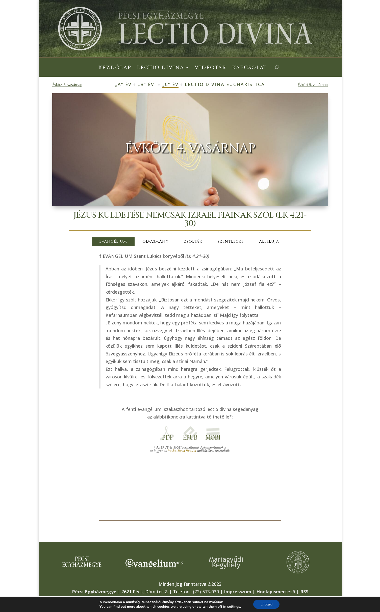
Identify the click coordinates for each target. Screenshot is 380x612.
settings (232, 606)
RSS (304, 592)
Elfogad (266, 604)
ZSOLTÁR (193, 241)
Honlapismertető (275, 592)
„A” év (123, 84)
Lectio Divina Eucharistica (225, 84)
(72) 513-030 (206, 592)
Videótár (210, 68)
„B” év (146, 84)
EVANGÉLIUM (113, 241)
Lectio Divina (160, 68)
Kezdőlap (114, 68)
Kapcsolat (249, 68)
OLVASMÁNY (155, 241)
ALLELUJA (269, 241)
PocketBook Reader (182, 450)
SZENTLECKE (231, 241)
